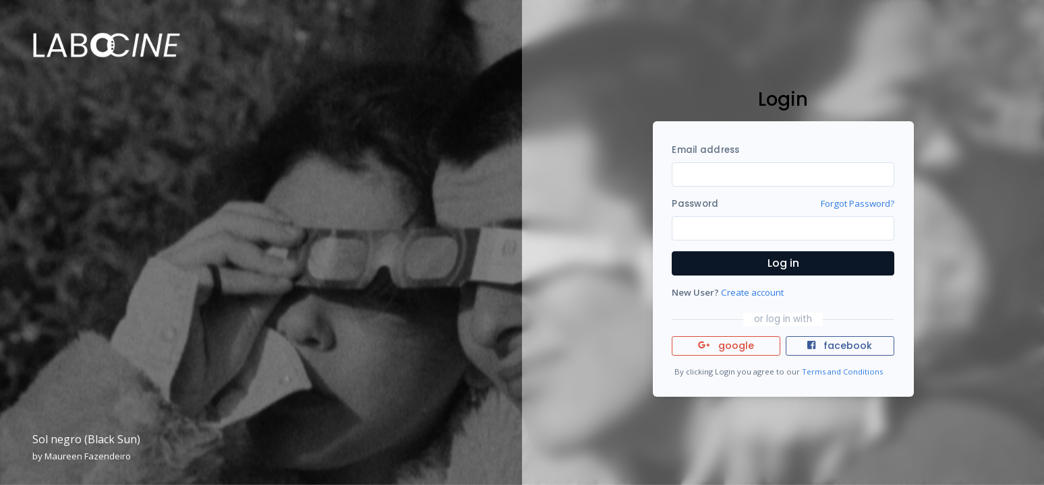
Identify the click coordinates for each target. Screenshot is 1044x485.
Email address (705, 149)
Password (695, 203)
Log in (783, 263)
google (726, 345)
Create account (752, 292)
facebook (839, 345)
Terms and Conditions (842, 371)
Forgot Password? (857, 203)
